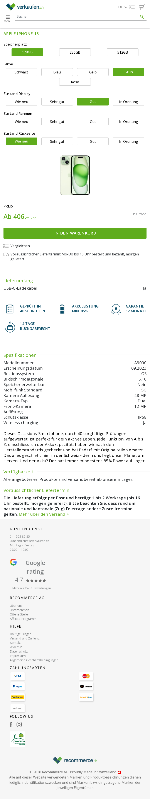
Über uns (16, 606)
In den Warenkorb (75, 233)
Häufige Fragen (20, 634)
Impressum (18, 656)
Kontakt (15, 643)
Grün (129, 72)
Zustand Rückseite (19, 133)
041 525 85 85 (20, 536)
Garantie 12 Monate (136, 308)
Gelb (93, 72)
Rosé (75, 82)
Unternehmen (19, 610)
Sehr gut (57, 101)
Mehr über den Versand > (44, 514)
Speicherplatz (15, 44)
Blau (57, 72)
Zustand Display (16, 93)
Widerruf (16, 647)
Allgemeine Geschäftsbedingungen (34, 660)
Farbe (8, 64)
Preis (8, 206)
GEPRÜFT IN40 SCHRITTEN (32, 308)
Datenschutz (19, 651)
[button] (122, 7)
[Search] (76, 16)
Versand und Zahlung (24, 638)
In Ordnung (128, 101)
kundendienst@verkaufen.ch (29, 541)
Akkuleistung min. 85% (85, 308)
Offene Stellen (20, 614)
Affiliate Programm (23, 619)
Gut (93, 101)
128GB (27, 52)
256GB (75, 52)
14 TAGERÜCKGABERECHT (35, 326)
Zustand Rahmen (17, 113)
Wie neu (21, 101)
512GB (122, 52)
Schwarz (21, 72)
